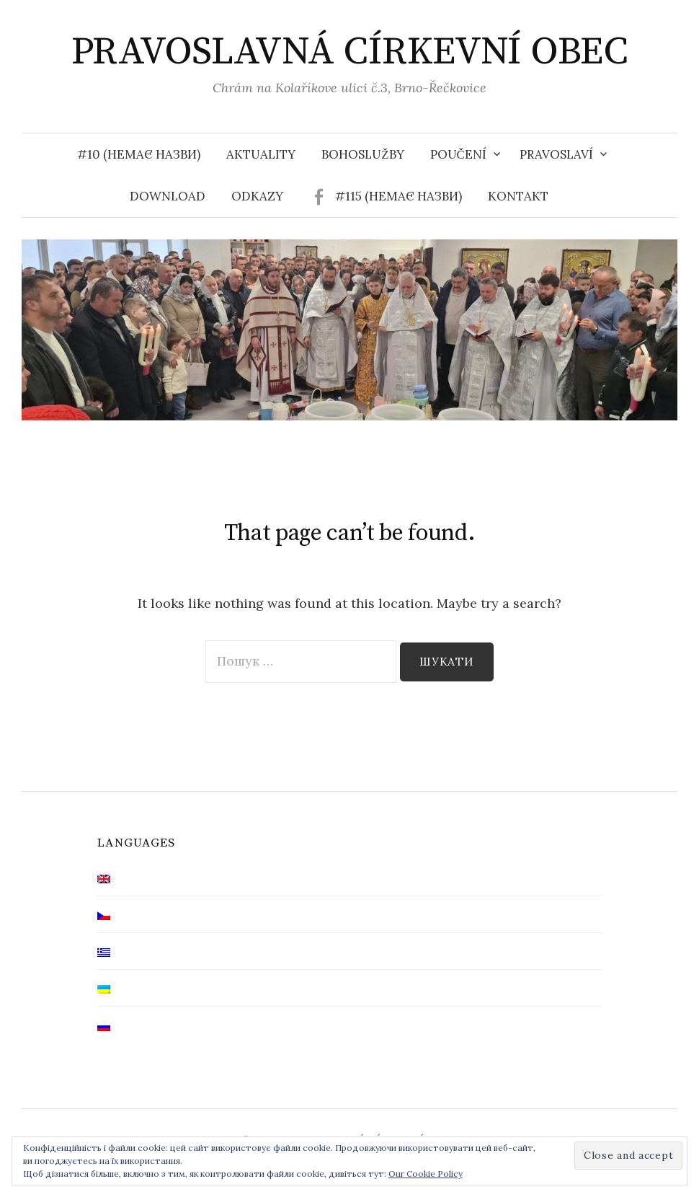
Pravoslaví (556, 154)
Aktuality (260, 154)
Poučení (458, 154)
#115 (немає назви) (398, 196)
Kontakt (518, 196)
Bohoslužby (362, 154)
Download (167, 196)
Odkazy (257, 196)
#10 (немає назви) (138, 154)
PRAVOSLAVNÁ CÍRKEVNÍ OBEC (349, 51)
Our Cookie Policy (425, 1173)
